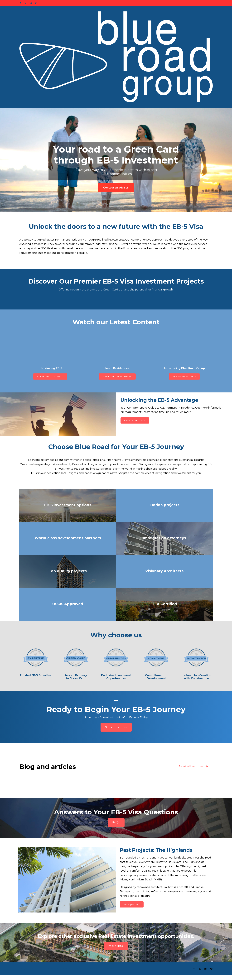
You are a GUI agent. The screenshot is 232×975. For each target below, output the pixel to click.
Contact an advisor (115, 187)
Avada (73, 968)
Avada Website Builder (55, 968)
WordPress (119, 968)
